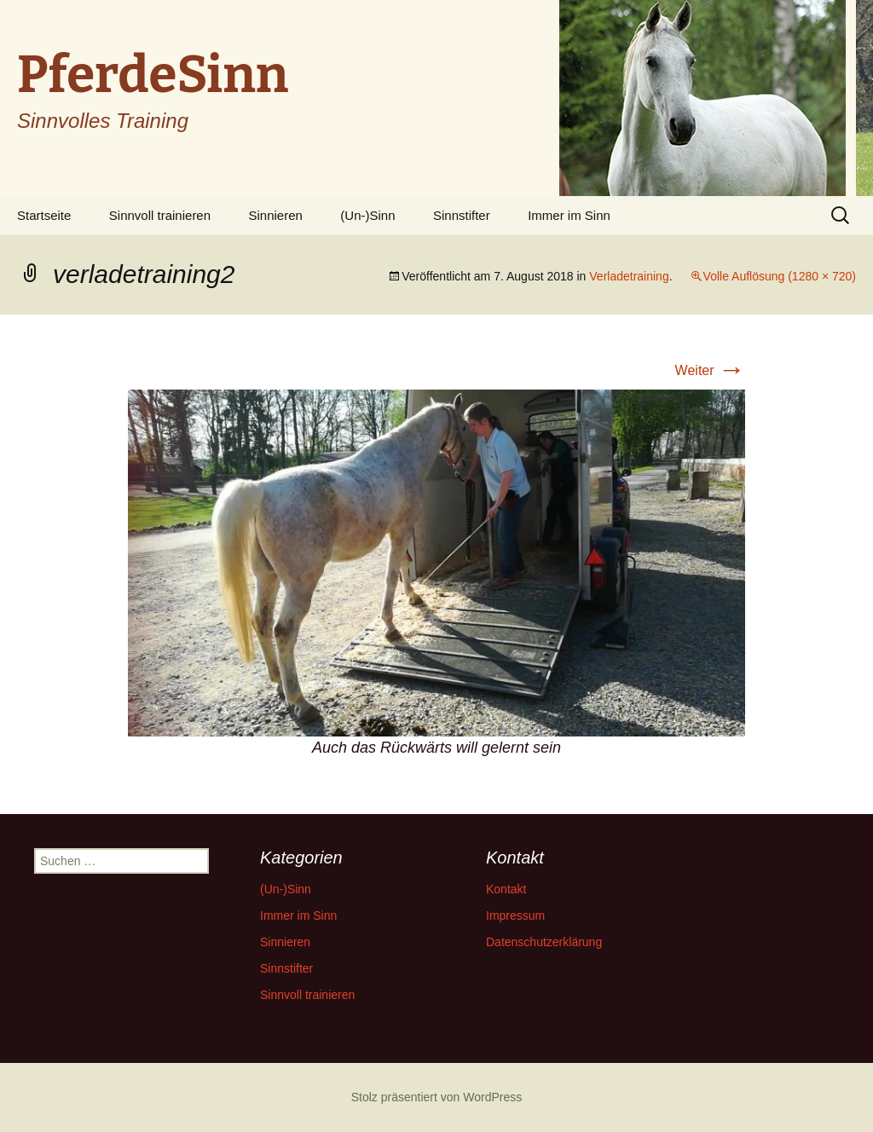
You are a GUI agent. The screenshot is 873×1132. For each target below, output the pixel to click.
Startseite (44, 215)
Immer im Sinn (569, 215)
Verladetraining (628, 276)
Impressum (515, 915)
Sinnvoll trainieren (160, 215)
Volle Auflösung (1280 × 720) (779, 276)
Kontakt (506, 889)
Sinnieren (276, 215)
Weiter (710, 370)
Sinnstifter (461, 215)
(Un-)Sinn (367, 215)
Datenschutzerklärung (544, 942)
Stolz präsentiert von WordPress (437, 1097)
